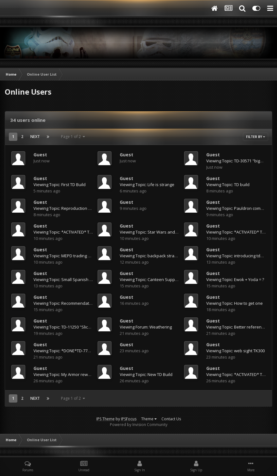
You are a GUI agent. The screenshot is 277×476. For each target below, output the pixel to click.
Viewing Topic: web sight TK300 (235, 351)
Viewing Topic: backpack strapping (152, 256)
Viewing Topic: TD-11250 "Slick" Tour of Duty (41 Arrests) (86, 327)
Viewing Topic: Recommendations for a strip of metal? (84, 303)
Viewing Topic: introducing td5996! (238, 256)
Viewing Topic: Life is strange (147, 184)
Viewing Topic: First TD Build (59, 184)
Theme (149, 419)
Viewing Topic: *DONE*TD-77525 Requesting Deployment (87, 351)
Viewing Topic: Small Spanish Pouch (67, 279)
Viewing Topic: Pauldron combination (241, 208)
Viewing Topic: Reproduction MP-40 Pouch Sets (77, 208)
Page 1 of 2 (73, 136)
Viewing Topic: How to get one (234, 303)
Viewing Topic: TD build (228, 184)
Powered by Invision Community (138, 424)
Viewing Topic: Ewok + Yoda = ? (235, 279)
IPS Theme (105, 419)
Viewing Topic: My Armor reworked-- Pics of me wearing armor (92, 374)
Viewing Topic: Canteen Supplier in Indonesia (163, 279)
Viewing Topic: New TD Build (146, 374)
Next (35, 136)
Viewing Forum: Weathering (146, 327)
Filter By (255, 137)
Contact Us (171, 419)
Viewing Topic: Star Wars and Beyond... (157, 232)
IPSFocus (128, 419)
